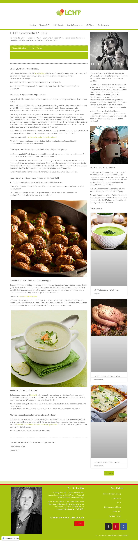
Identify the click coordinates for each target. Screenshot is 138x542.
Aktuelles (32, 25)
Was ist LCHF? (44, 25)
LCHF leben (90, 25)
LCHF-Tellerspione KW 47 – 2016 (107, 462)
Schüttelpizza (40, 73)
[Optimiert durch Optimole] (10, 538)
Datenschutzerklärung (112, 494)
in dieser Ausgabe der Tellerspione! (42, 137)
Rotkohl (33, 395)
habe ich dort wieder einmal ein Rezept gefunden (36, 424)
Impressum (116, 498)
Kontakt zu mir (115, 516)
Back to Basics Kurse (74, 25)
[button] (86, 48)
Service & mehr (103, 25)
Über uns (117, 512)
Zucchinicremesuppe (28, 296)
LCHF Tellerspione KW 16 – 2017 (107, 290)
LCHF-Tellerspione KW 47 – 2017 (107, 376)
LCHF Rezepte (58, 25)
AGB (119, 503)
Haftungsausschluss (112, 507)
